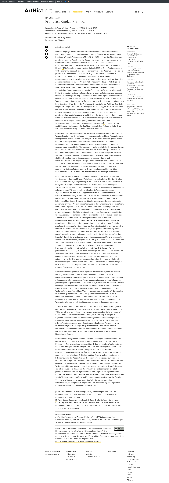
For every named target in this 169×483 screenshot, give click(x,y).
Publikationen (70, 454)
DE (136, 12)
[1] (63, 68)
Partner (129, 477)
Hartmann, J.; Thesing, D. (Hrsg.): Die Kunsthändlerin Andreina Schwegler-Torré (135, 84)
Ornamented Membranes (135, 97)
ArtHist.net (60, 1)
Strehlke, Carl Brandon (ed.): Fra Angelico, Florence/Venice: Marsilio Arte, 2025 (135, 109)
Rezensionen (78, 12)
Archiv (88, 12)
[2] (104, 123)
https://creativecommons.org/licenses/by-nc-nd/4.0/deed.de (78, 441)
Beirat (129, 475)
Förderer (130, 480)
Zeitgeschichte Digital (32, 1)
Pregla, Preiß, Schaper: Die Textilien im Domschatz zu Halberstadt (134, 56)
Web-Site (89, 454)
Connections (20, 1)
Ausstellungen (70, 457)
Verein (129, 470)
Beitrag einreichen (62, 12)
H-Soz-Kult (12, 1)
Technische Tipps (132, 462)
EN (139, 12)
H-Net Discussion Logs (93, 457)
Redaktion (130, 454)
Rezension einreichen (52, 454)
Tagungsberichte (71, 459)
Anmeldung (98, 12)
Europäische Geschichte (47, 1)
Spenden (130, 472)
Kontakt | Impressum (134, 467)
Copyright (130, 464)
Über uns (109, 12)
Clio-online (4, 1)
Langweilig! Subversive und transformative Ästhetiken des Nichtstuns (135, 70)
